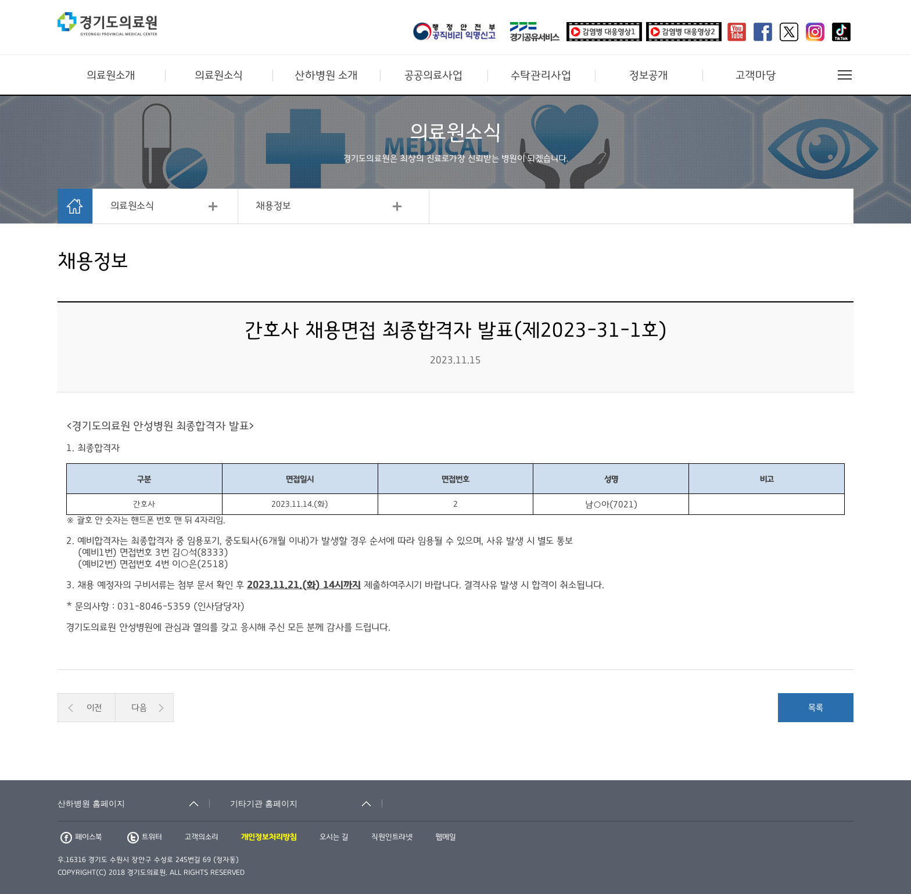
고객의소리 (201, 837)
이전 (94, 707)
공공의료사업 (433, 75)
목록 (815, 707)
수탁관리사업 (541, 75)
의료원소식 (219, 75)
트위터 (144, 837)
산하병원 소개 (326, 75)
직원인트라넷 (392, 837)
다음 (139, 707)
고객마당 (756, 75)
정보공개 (648, 75)
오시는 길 (334, 837)
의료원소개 (111, 75)
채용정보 (273, 206)
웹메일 (445, 837)
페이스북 (81, 837)
